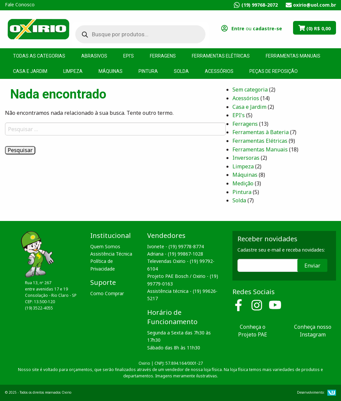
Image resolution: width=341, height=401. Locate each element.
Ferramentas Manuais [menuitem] (293, 56)
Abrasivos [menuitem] (94, 56)
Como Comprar (107, 293)
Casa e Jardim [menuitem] (30, 71)
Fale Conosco (20, 4)
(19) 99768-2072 (259, 5)
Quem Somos (105, 246)
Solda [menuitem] (181, 71)
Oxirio (38, 29)
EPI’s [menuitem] (128, 56)
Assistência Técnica (111, 254)
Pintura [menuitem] (148, 71)
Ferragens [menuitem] (163, 56)
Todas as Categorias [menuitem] (39, 56)
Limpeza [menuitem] (73, 71)
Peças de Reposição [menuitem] (273, 71)
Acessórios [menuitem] (219, 71)
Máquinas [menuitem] (111, 71)
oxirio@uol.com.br (314, 5)
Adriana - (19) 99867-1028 (175, 254)
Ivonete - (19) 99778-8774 (175, 246)
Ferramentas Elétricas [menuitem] (221, 56)
